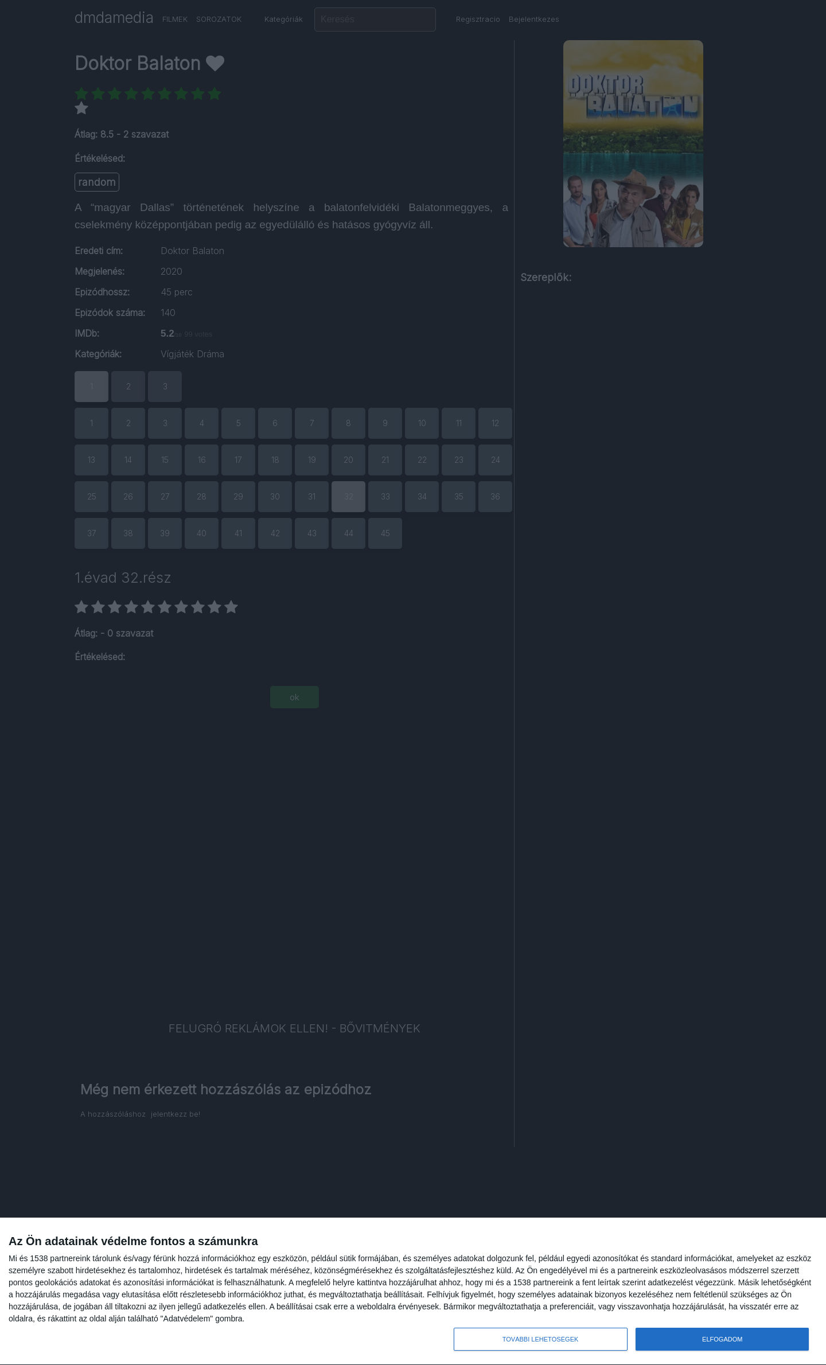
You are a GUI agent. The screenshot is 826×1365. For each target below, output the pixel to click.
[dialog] (413, 1291)
